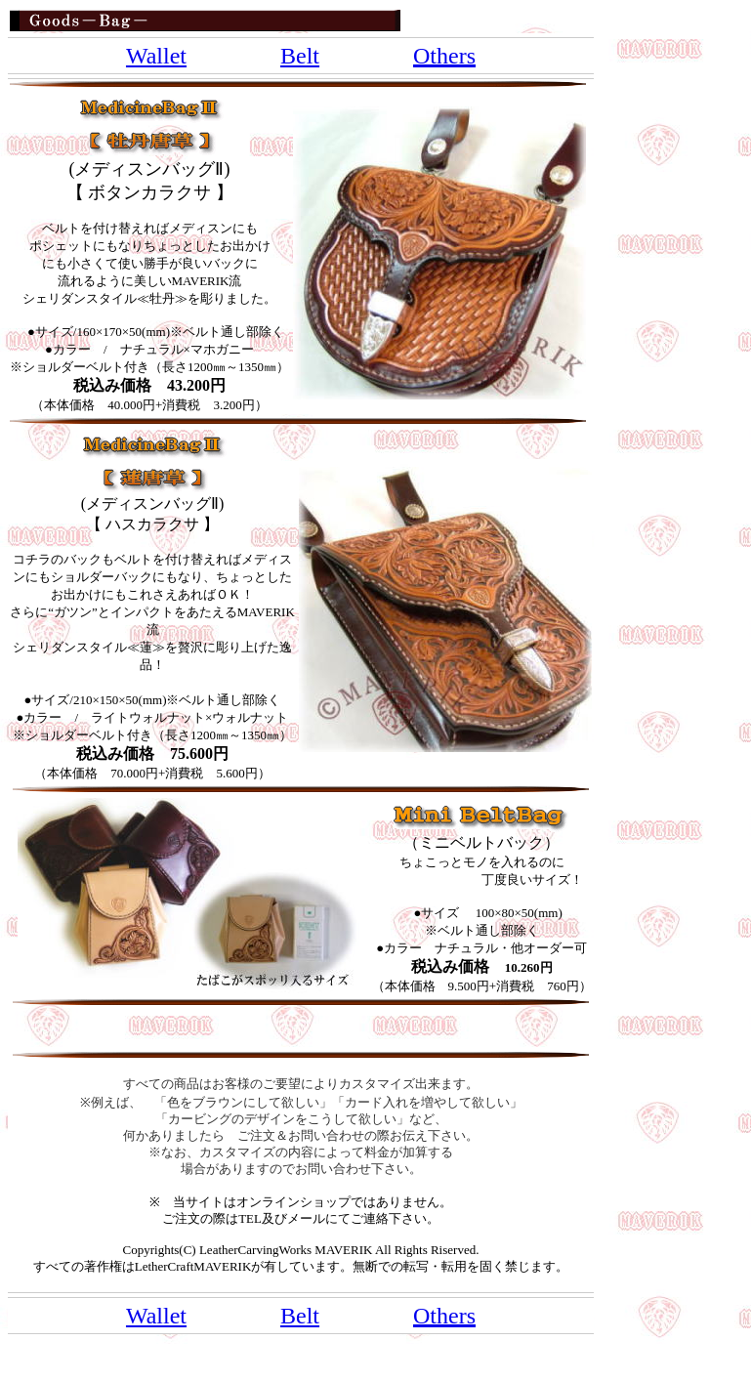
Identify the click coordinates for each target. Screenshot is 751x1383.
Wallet (156, 55)
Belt (299, 55)
